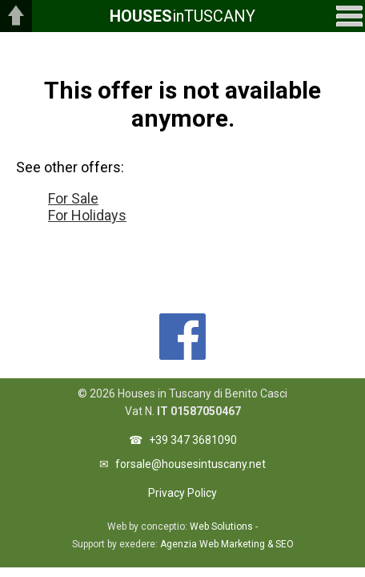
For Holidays (87, 215)
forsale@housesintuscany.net (190, 464)
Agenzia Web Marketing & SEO (227, 544)
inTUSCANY (182, 16)
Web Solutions (221, 526)
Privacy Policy (182, 492)
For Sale (73, 198)
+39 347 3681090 (193, 440)
